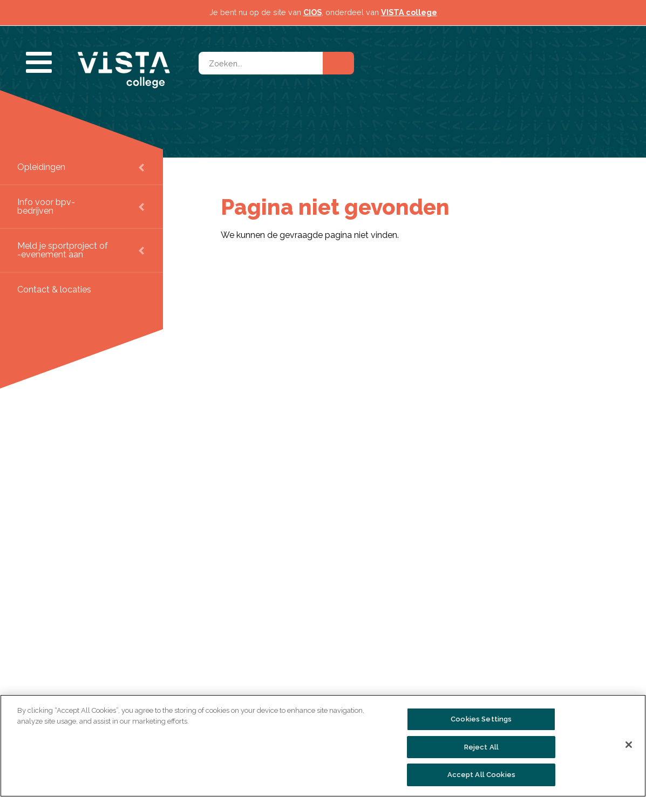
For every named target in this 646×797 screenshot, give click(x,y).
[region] (323, 745)
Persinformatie (401, 692)
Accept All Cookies (481, 775)
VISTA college (409, 12)
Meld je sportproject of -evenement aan (62, 250)
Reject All (481, 747)
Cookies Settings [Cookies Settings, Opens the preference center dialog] (481, 719)
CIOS (312, 12)
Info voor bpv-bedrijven (46, 206)
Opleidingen (41, 167)
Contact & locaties (54, 289)
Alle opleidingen (256, 692)
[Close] (629, 745)
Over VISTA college (120, 692)
